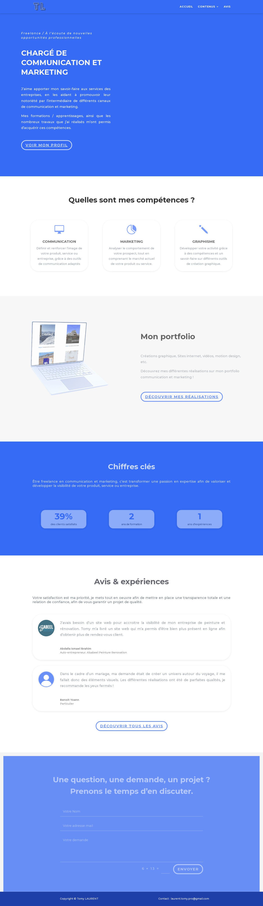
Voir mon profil (47, 142)
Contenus (206, 6)
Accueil (186, 6)
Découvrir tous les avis (131, 726)
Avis (227, 6)
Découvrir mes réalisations (181, 397)
